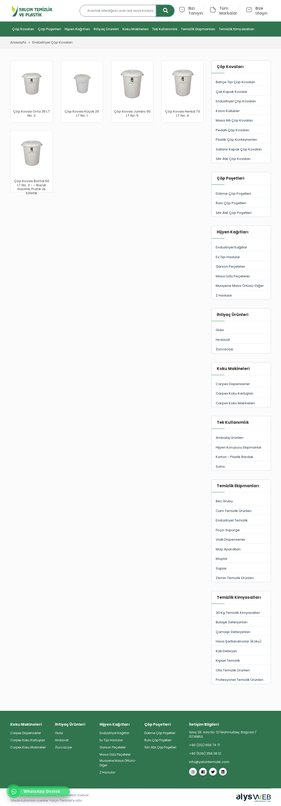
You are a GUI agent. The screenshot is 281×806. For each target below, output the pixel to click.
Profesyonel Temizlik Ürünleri (241, 680)
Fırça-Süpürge (241, 530)
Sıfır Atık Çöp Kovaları (241, 159)
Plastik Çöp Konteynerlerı (241, 139)
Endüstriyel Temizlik (241, 520)
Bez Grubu (241, 501)
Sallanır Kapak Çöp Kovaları (241, 149)
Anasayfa (18, 42)
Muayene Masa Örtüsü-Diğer (241, 286)
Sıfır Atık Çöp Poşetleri (241, 213)
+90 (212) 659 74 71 (204, 745)
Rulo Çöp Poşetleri (241, 203)
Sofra (241, 466)
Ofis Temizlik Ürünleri (241, 670)
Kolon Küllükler (241, 111)
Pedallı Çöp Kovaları (241, 130)
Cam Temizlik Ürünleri (241, 511)
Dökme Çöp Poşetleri (241, 193)
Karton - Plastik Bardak (241, 457)
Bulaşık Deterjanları (241, 622)
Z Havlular (241, 295)
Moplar (241, 559)
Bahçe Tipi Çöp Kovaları (241, 82)
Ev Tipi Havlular (241, 257)
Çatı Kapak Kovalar (241, 92)
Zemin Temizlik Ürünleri (241, 578)
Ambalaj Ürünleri (241, 437)
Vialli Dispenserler (241, 539)
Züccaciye (241, 349)
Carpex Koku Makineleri (241, 403)
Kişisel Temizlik (241, 660)
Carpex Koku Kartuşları (241, 393)
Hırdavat (241, 339)
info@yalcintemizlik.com (209, 761)
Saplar (241, 568)
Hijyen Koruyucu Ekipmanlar (241, 447)
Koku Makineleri (135, 29)
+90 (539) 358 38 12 (205, 753)
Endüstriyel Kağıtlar (241, 247)
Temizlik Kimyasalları (236, 29)
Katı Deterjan (241, 651)
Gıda (241, 330)
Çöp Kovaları (23, 29)
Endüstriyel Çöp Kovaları (241, 101)
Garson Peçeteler (241, 266)
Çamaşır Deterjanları (241, 632)
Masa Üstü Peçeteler (241, 276)
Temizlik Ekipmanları (198, 29)
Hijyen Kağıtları (77, 29)
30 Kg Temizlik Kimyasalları (241, 613)
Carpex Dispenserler (241, 384)
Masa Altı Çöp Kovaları (241, 120)
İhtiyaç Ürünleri (106, 29)
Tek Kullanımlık (164, 29)
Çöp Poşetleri (49, 29)
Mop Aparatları (241, 549)
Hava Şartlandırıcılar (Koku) (241, 641)
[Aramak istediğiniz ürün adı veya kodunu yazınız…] (127, 11)
